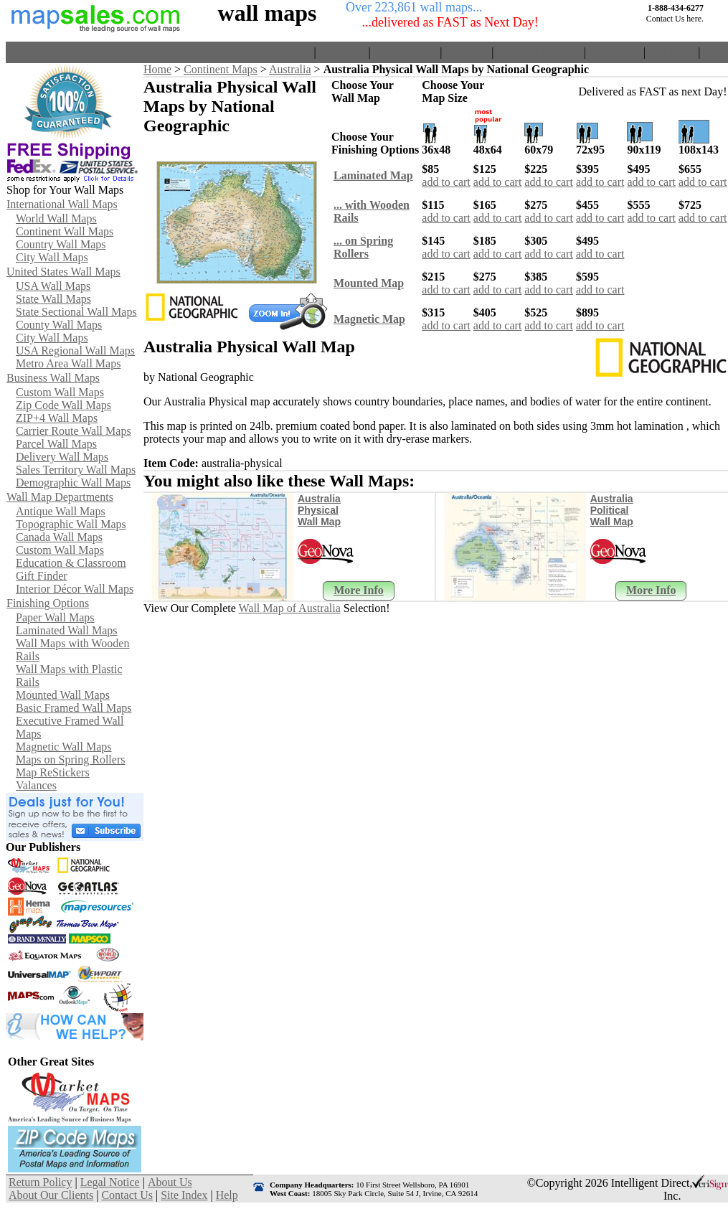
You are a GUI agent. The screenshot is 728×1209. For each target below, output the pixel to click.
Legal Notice (110, 1182)
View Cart (341, 52)
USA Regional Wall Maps (75, 350)
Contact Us (614, 52)
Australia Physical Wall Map (319, 510)
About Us (467, 52)
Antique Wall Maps (60, 511)
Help (714, 52)
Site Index (671, 52)
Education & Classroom (71, 563)
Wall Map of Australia (290, 608)
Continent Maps (220, 69)
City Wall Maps (52, 257)
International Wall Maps (62, 204)
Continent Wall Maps (64, 231)
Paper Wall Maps (55, 617)
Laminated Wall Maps (67, 630)
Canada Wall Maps (59, 537)
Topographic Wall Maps (71, 524)
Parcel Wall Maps (56, 444)
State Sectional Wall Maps (76, 312)
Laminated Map (373, 175)
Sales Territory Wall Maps (76, 470)
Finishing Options (47, 603)
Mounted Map (369, 283)
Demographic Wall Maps (73, 482)
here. (695, 19)
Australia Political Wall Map (611, 510)
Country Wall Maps (61, 244)
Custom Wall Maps (60, 392)
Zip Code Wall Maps (63, 405)
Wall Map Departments (59, 497)
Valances (36, 785)
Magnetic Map (369, 319)
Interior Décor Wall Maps (74, 589)
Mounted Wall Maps (63, 695)
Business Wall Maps (53, 378)
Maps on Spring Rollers (70, 759)
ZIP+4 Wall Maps (57, 418)
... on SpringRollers (363, 247)
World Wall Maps (56, 218)
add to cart (446, 182)
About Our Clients (538, 52)
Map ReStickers (53, 772)
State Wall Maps (53, 299)
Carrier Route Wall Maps (73, 431)
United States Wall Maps (63, 271)
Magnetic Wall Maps (64, 746)
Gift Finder (41, 576)
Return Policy (405, 52)
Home (297, 52)
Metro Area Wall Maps (68, 363)
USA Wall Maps (53, 286)
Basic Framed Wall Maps (74, 708)
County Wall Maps (59, 325)
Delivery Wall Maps (62, 457)
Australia (290, 69)
